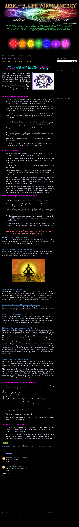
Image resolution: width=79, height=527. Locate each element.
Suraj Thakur (9, 457)
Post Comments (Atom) (15, 516)
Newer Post (5, 512)
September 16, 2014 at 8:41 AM (22, 457)
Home (3, 52)
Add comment (6, 473)
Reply (7, 461)
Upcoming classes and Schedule (53, 52)
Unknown (8, 466)
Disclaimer (20, 55)
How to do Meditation (36, 446)
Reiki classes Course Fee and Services (32, 52)
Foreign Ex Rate (11, 55)
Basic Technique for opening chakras (18, 446)
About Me (9, 52)
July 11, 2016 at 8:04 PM (18, 466)
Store (3, 55)
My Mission (18, 52)
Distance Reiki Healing (69, 52)
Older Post (51, 512)
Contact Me (28, 55)
